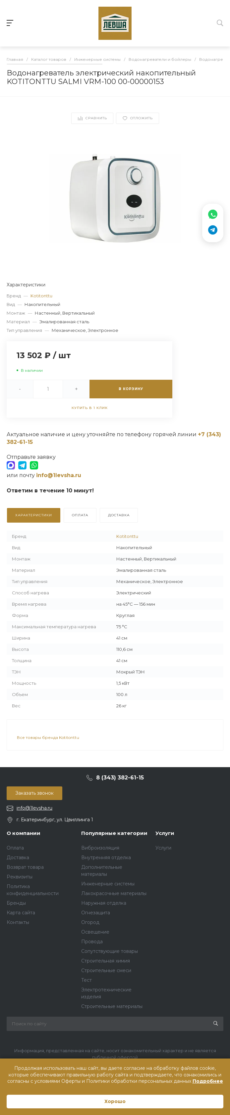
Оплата (15, 848)
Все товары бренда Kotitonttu (48, 737)
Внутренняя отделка (106, 858)
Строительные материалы (112, 1006)
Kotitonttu (41, 295)
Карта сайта (21, 913)
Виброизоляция (100, 848)
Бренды (16, 903)
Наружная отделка (103, 903)
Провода (92, 942)
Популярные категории (114, 833)
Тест (86, 980)
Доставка (18, 858)
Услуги (164, 833)
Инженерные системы (108, 884)
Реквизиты (19, 877)
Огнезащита (95, 913)
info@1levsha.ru (34, 808)
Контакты (18, 922)
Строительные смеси (106, 970)
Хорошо (115, 1101)
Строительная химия (105, 961)
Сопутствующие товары (109, 951)
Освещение (95, 932)
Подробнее (208, 1081)
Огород (90, 922)
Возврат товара (25, 867)
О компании (23, 833)
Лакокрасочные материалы (113, 893)
